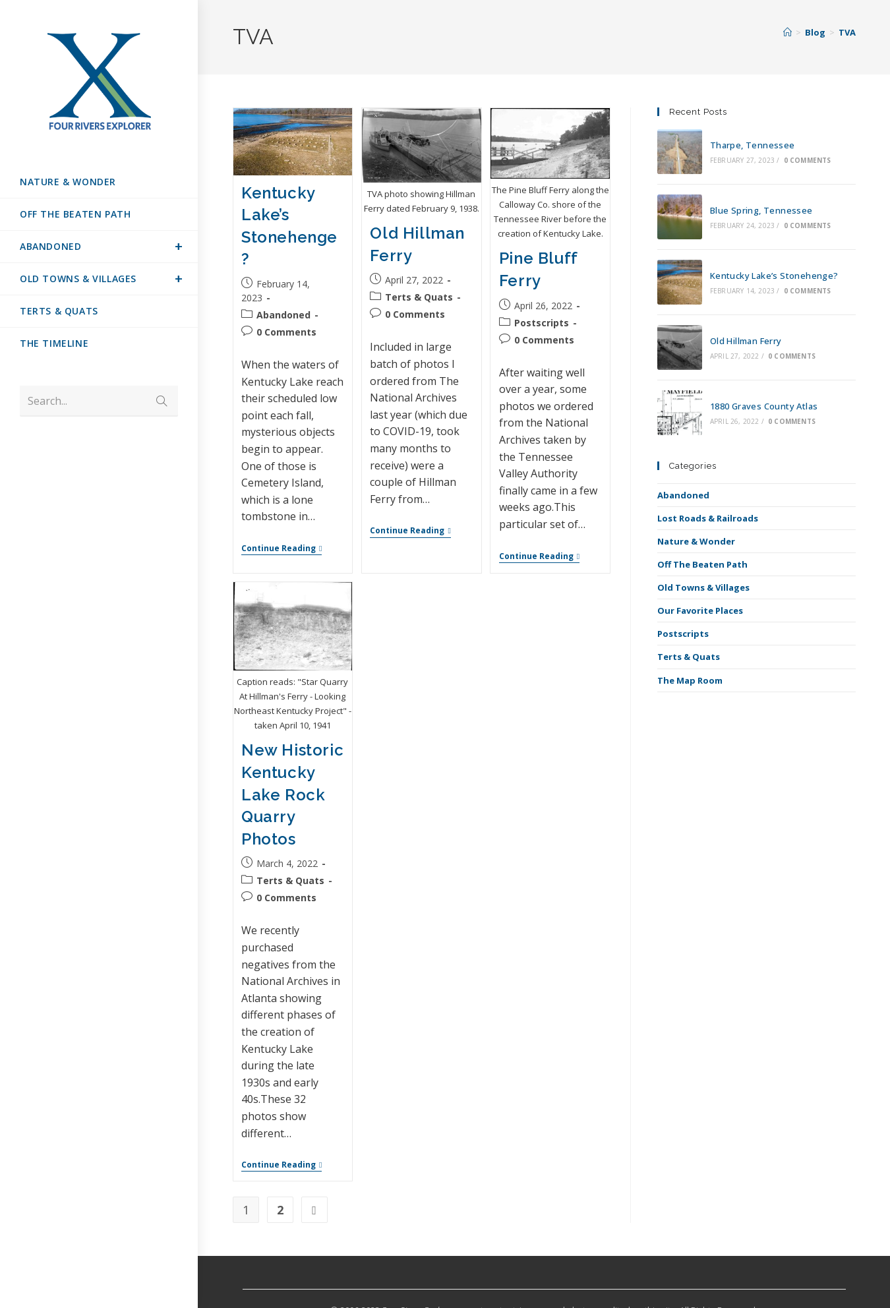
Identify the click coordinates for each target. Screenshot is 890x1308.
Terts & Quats (688, 657)
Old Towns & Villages (703, 587)
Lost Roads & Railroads (707, 518)
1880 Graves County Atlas (764, 406)
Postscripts (683, 633)
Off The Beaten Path (702, 564)
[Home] (787, 32)
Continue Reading (281, 549)
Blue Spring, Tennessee (761, 210)
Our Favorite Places (700, 610)
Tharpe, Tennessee (752, 145)
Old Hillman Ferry (746, 341)
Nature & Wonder (696, 541)
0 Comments (807, 160)
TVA (847, 32)
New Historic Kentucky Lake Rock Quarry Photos (292, 793)
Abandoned (683, 495)
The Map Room (690, 680)
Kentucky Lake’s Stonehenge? (774, 276)
